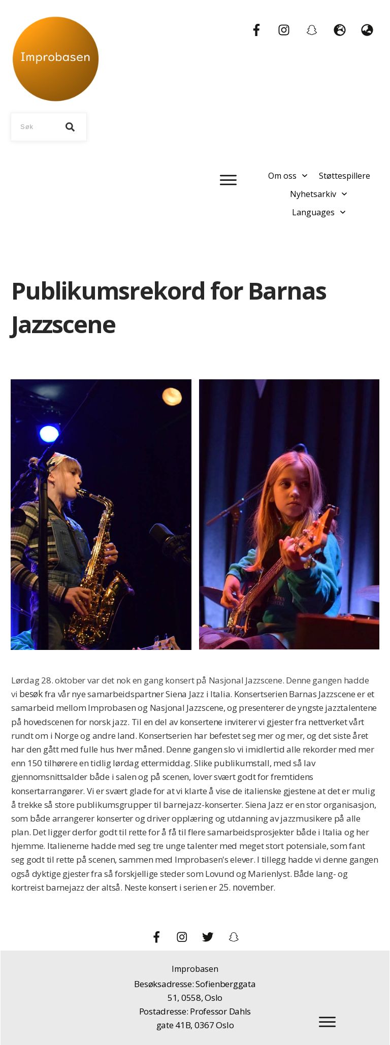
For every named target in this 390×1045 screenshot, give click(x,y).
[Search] (70, 127)
